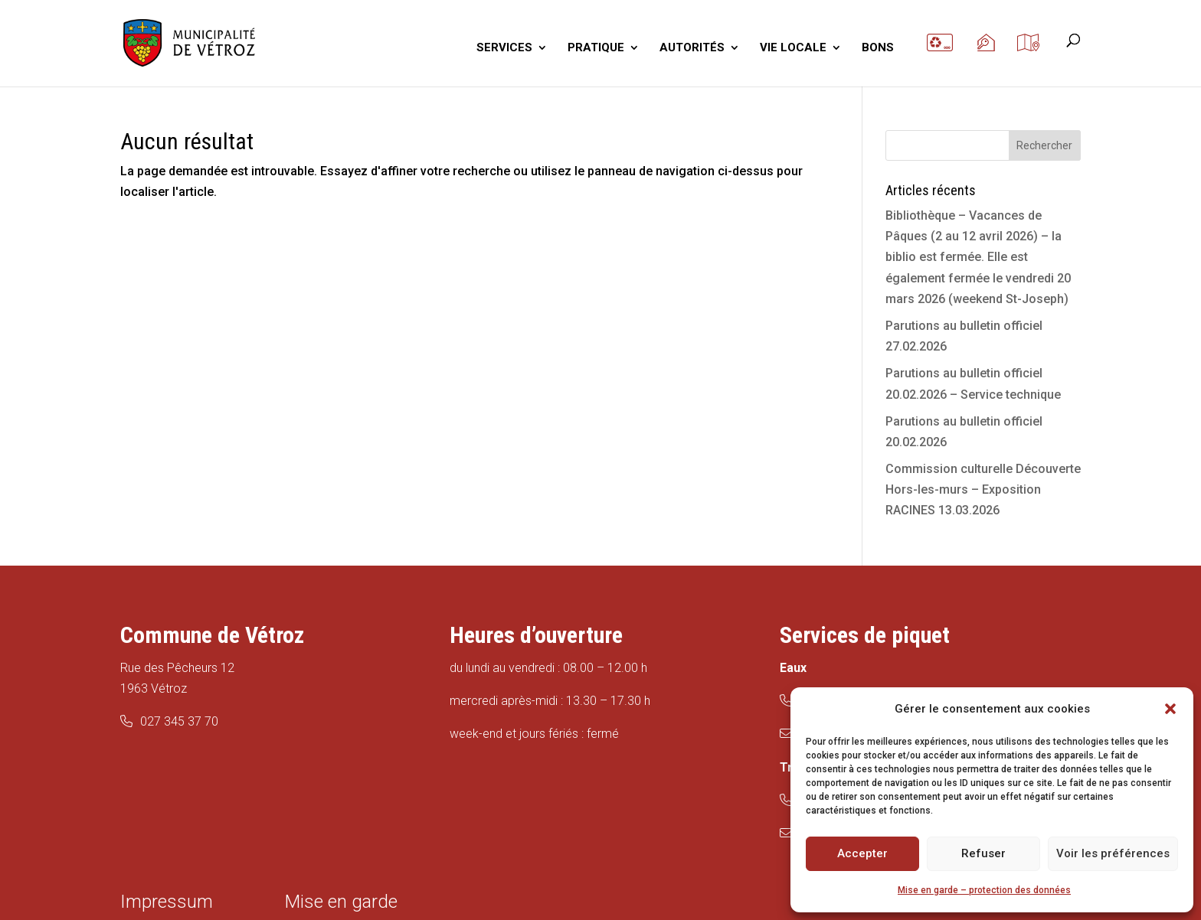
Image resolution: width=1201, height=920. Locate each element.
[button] (1170, 708)
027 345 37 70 (179, 721)
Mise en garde (341, 901)
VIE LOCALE (793, 48)
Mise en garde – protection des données (984, 890)
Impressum (166, 901)
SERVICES (504, 48)
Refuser (983, 853)
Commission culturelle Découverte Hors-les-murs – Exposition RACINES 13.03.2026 (983, 489)
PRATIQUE (596, 48)
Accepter (862, 853)
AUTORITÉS (692, 48)
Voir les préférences (1113, 853)
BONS (878, 48)
